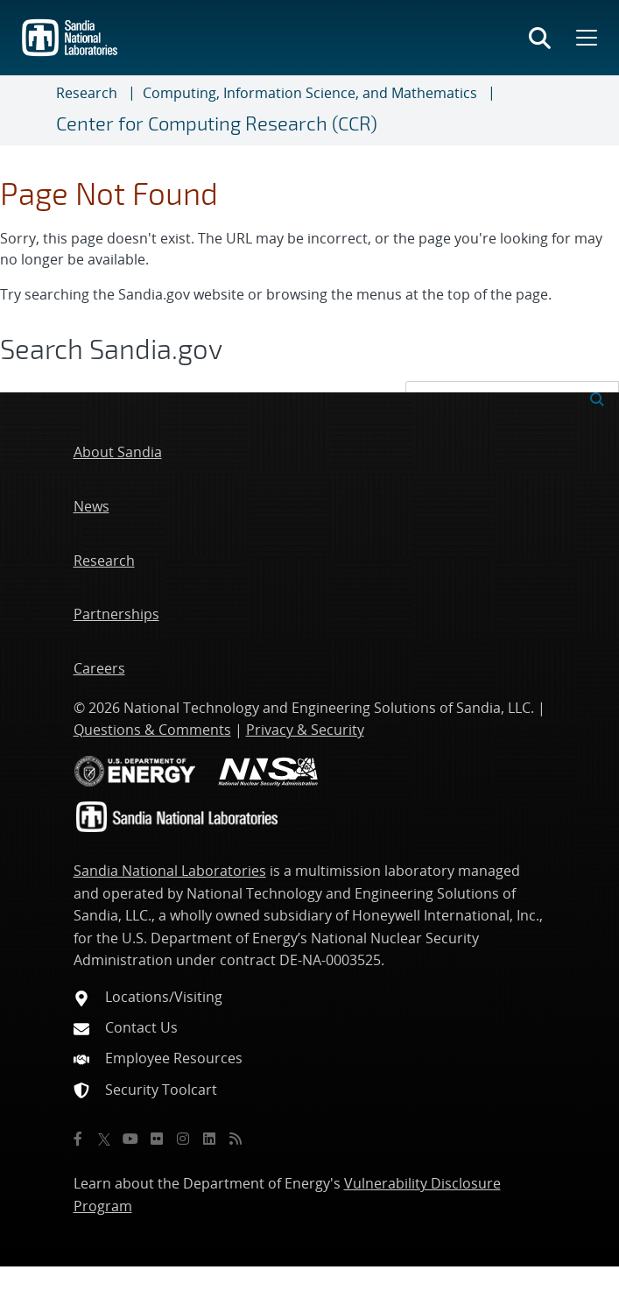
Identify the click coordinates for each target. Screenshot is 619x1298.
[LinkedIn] (209, 1138)
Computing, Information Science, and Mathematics (310, 92)
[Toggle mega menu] (584, 37)
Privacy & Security (305, 729)
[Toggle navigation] (35, 110)
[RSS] (235, 1138)
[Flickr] (157, 1138)
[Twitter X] (104, 1138)
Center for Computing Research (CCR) (216, 123)
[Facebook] (78, 1138)
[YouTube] (130, 1138)
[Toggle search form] (539, 37)
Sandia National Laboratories (170, 870)
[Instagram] (183, 1138)
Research (86, 92)
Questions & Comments (152, 729)
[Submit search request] (597, 397)
